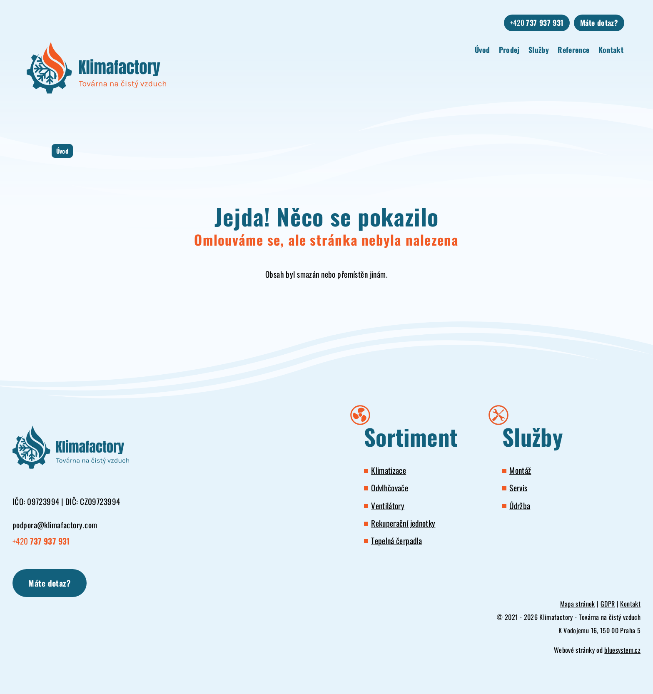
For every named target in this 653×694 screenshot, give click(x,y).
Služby (538, 49)
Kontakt (611, 49)
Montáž (520, 470)
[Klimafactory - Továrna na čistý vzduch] (96, 68)
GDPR (608, 604)
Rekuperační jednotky (403, 523)
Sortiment (411, 436)
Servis (518, 488)
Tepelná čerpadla (396, 541)
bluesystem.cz (622, 650)
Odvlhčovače (389, 488)
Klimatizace (388, 470)
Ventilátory (387, 506)
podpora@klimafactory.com (54, 525)
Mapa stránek (577, 604)
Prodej (509, 49)
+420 (537, 22)
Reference (573, 49)
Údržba (519, 506)
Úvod (482, 49)
